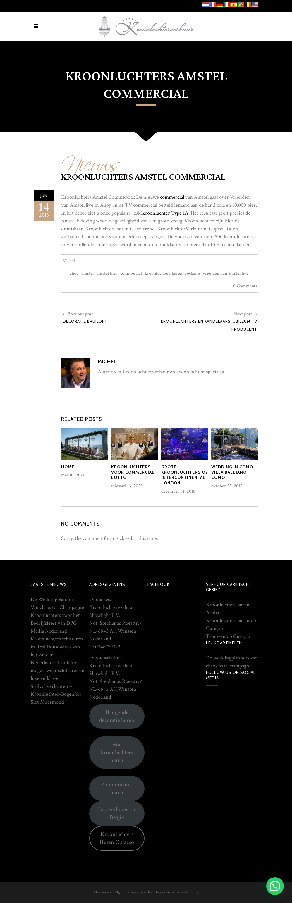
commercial (172, 197)
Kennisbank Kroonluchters (177, 892)
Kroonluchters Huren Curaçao (116, 838)
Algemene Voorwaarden (133, 892)
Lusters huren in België (116, 813)
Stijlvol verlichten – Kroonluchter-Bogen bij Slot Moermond (56, 694)
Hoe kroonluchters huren (117, 752)
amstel (87, 273)
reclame (192, 273)
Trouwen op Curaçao (228, 636)
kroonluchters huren (163, 273)
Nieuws (90, 160)
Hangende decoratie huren (116, 716)
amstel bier (107, 273)
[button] (275, 886)
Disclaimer (102, 892)
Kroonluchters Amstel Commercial (143, 177)
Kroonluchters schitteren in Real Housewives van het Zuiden (57, 647)
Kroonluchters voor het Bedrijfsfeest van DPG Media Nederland (55, 623)
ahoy (74, 273)
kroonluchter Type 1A (165, 213)
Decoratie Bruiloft (85, 321)
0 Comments (245, 286)
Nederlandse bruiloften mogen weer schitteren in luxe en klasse (58, 670)
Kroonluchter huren (116, 788)
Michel (68, 261)
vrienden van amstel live (225, 273)
